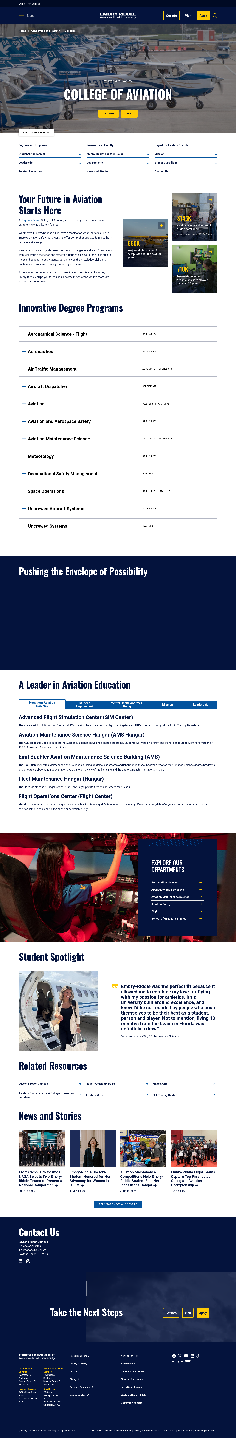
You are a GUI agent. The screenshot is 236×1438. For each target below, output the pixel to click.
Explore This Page (34, 132)
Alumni (73, 1371)
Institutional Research (132, 1387)
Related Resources (30, 171)
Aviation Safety (161, 904)
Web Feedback (185, 1430)
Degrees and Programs (33, 145)
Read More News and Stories (118, 1204)
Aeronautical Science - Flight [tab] (120, 334)
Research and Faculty (100, 145)
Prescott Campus (27, 1389)
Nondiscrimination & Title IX (118, 1430)
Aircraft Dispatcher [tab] (120, 386)
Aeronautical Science (164, 882)
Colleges (70, 30)
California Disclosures (132, 1403)
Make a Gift (160, 1083)
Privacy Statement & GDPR (147, 1430)
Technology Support (204, 1430)
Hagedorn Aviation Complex (172, 145)
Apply (129, 113)
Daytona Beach (31, 220)
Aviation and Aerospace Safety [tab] (120, 421)
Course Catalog (78, 1395)
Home (22, 30)
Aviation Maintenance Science (170, 896)
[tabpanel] (118, 766)
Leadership (26, 162)
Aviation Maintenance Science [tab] (120, 438)
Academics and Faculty (45, 30)
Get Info (171, 15)
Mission (159, 153)
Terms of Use (168, 1430)
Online (22, 4)
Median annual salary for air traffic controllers (194, 222)
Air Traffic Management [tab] (120, 369)
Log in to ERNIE (183, 1361)
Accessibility (96, 1430)
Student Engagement (32, 153)
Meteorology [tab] (120, 456)
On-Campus (34, 4)
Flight (155, 911)
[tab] (42, 704)
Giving (73, 1379)
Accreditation (128, 1363)
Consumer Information (132, 1371)
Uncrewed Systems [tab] (120, 526)
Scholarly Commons (80, 1387)
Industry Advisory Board (101, 1083)
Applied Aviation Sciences (167, 889)
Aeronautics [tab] (120, 351)
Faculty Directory (78, 1363)
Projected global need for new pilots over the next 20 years (144, 249)
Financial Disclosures (132, 1379)
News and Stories (98, 171)
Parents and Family (79, 1356)
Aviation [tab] (120, 403)
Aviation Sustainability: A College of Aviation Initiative (47, 1095)
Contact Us (161, 171)
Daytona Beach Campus (33, 1083)
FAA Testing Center (165, 1095)
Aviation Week (94, 1095)
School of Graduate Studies (168, 918)
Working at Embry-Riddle (133, 1395)
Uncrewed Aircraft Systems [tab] (120, 508)
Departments (95, 162)
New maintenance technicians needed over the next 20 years (192, 274)
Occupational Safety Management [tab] (120, 473)
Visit (188, 15)
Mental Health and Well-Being (105, 153)
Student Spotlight (166, 162)
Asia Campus (50, 1389)
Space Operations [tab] (120, 491)
